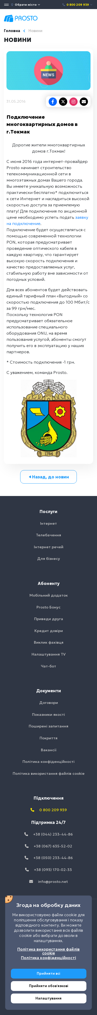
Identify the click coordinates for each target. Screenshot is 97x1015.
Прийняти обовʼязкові (48, 986)
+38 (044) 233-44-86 (48, 834)
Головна (12, 30)
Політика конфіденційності (48, 761)
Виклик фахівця (48, 642)
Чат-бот (48, 666)
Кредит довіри (48, 630)
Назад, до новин (48, 476)
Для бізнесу (48, 558)
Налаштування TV (49, 654)
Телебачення (48, 535)
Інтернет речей (48, 547)
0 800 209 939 (77, 4)
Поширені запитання (48, 726)
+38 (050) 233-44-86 (49, 857)
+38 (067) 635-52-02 (48, 846)
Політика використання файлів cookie (49, 773)
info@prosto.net (48, 881)
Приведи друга (48, 618)
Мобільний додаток (48, 595)
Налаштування (48, 998)
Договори (48, 702)
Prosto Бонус (48, 607)
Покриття (48, 738)
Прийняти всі (48, 973)
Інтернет (48, 523)
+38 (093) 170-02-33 (48, 869)
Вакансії (48, 750)
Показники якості (48, 714)
